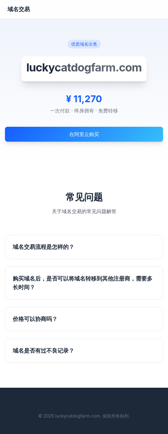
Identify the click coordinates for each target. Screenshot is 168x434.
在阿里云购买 (84, 134)
